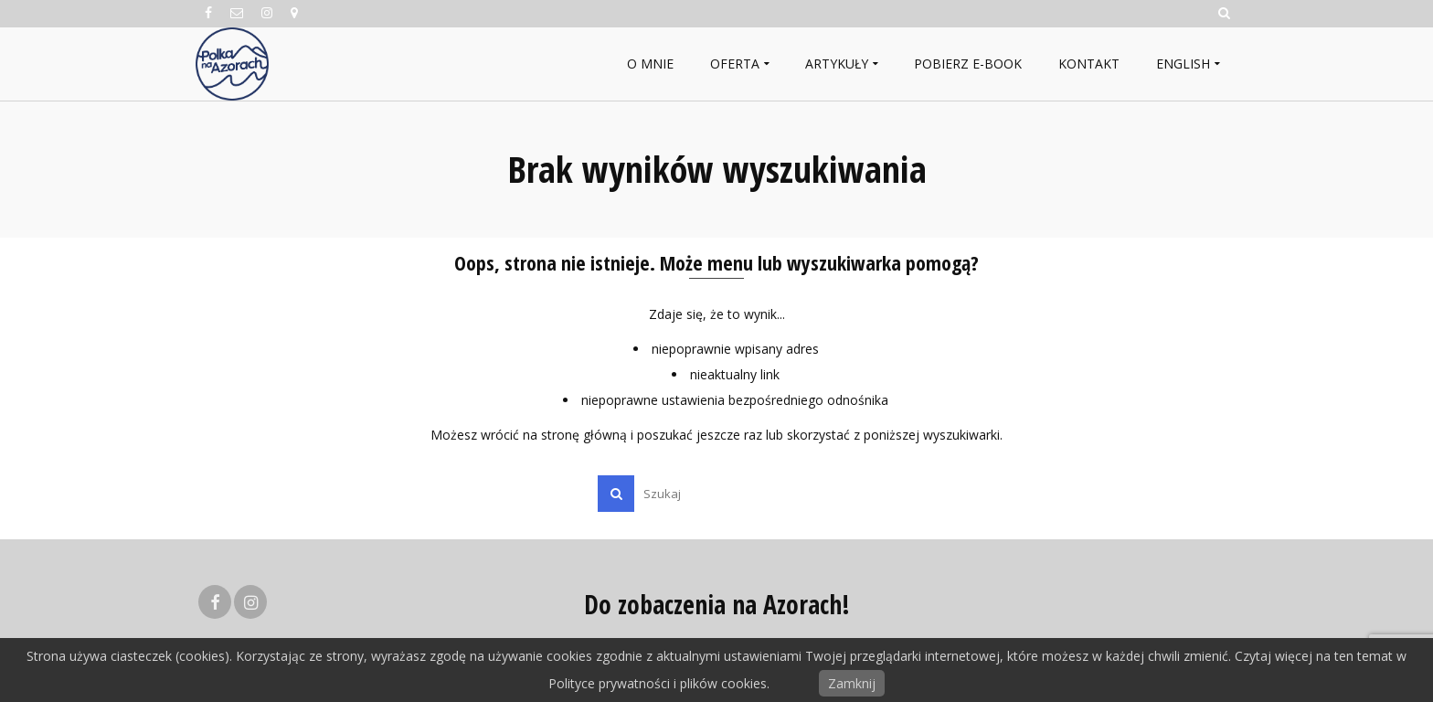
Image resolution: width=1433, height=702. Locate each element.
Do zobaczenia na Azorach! (717, 604)
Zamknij (852, 683)
